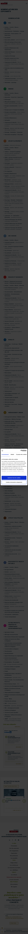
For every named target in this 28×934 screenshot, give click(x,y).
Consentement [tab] (5, 454)
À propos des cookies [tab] (21, 454)
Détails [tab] (12, 454)
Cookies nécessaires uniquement (14, 482)
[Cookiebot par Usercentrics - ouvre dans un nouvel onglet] (20, 451)
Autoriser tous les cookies (14, 477)
